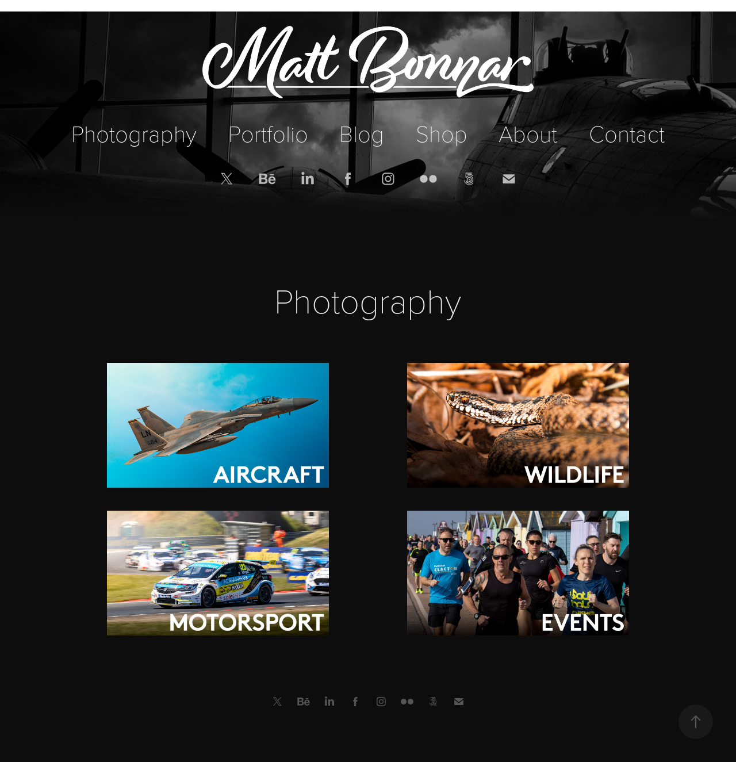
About (528, 132)
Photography (134, 132)
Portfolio (268, 132)
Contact (627, 132)
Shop (441, 132)
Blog (361, 132)
